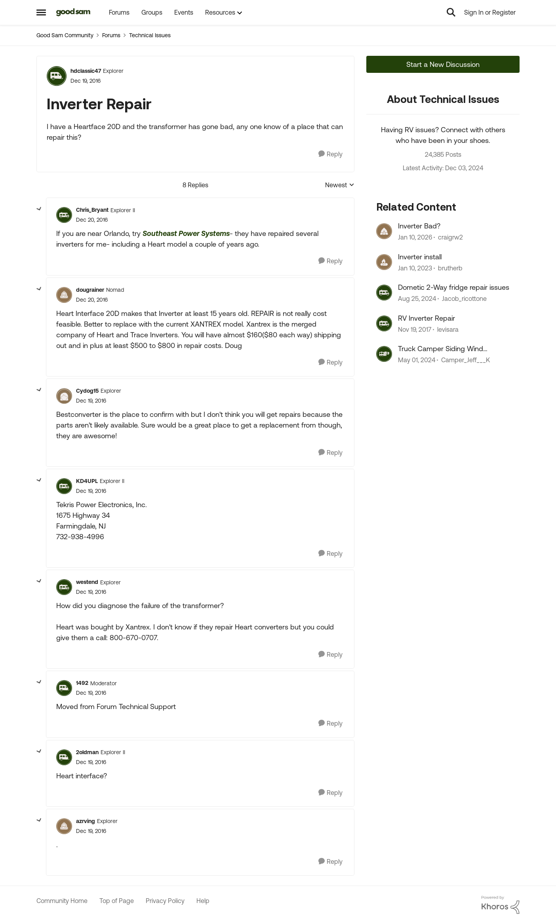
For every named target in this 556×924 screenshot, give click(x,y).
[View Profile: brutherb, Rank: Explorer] (384, 262)
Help (202, 900)
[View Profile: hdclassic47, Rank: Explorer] (57, 76)
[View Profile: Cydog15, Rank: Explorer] (64, 396)
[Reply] (330, 154)
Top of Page (116, 900)
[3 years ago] (415, 268)
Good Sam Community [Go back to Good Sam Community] (64, 35)
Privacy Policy (165, 900)
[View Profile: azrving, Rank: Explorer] (64, 826)
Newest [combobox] (339, 185)
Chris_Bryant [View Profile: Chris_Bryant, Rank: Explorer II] (92, 210)
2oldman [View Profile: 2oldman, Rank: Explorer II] (87, 752)
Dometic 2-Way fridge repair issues (453, 287)
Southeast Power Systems (186, 233)
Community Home (62, 900)
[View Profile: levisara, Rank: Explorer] (384, 323)
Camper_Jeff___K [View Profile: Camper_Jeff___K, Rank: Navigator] (465, 359)
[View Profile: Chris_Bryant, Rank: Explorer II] (64, 215)
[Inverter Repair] (92, 220)
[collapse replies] (39, 209)
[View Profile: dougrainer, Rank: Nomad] (64, 295)
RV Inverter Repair (426, 318)
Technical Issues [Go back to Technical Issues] (150, 35)
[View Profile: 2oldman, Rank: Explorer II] (64, 757)
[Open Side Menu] (41, 12)
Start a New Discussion (443, 64)
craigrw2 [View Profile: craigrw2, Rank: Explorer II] (450, 237)
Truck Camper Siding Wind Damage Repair (440, 348)
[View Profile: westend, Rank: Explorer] (64, 587)
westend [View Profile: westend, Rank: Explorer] (87, 582)
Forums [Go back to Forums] (111, 35)
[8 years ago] (414, 329)
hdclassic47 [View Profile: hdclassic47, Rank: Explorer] (85, 71)
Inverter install (420, 257)
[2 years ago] (416, 360)
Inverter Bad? (419, 226)
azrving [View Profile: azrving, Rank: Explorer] (85, 821)
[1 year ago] (417, 299)
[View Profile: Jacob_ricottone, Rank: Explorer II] (384, 292)
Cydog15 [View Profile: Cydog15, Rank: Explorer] (87, 391)
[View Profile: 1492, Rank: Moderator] (64, 688)
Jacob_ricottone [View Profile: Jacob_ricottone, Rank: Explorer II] (464, 298)
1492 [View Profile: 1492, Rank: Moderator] (82, 683)
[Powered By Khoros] (501, 905)
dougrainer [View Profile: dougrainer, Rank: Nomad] (90, 290)
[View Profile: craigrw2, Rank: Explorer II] (384, 231)
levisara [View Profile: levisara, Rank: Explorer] (448, 329)
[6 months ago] (415, 237)
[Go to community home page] (73, 12)
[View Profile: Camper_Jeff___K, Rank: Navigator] (384, 354)
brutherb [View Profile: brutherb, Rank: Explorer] (450, 268)
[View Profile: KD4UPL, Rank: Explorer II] (64, 486)
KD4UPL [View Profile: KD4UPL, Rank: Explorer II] (87, 481)
